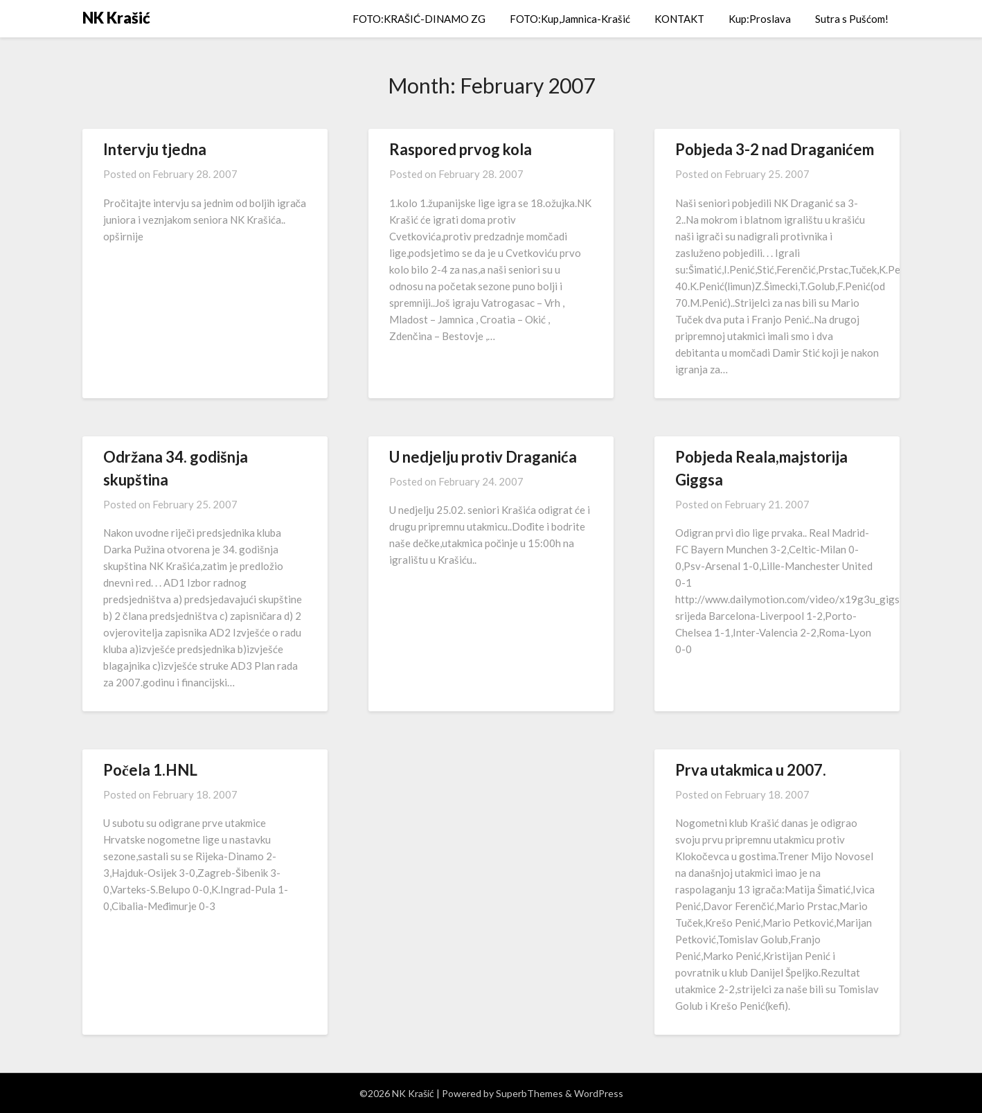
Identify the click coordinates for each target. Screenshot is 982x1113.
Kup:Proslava (760, 18)
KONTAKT (679, 18)
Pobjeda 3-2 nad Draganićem (774, 149)
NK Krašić (116, 17)
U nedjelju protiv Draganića (483, 456)
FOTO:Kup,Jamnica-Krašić (570, 18)
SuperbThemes (529, 1093)
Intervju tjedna (154, 149)
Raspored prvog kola (460, 149)
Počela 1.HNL (150, 769)
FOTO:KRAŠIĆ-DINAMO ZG (418, 18)
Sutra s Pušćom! (852, 18)
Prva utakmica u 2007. (750, 769)
